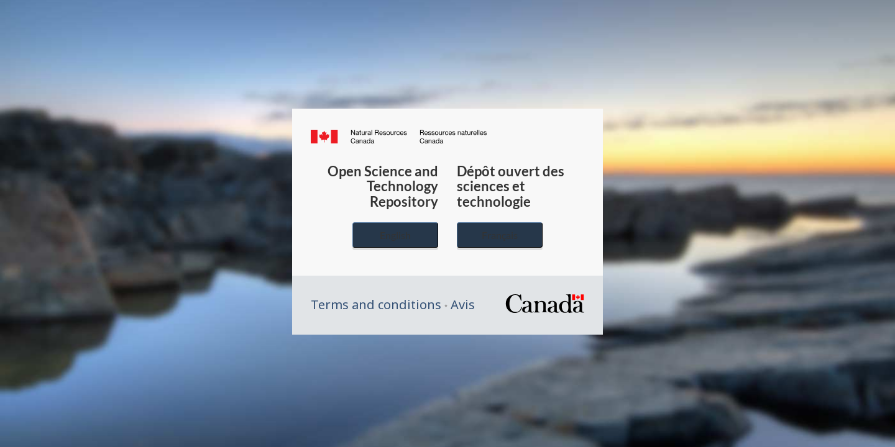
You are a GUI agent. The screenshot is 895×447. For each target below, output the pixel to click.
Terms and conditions (376, 304)
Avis (463, 304)
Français (500, 235)
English (395, 235)
